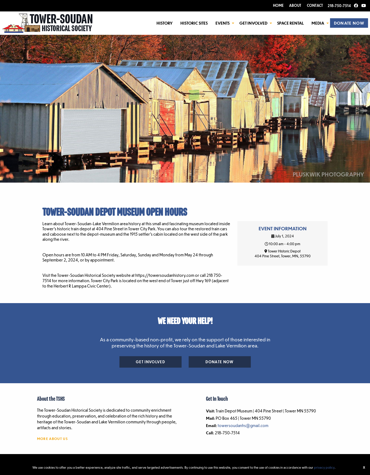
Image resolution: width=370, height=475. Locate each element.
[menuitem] (164, 23)
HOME (278, 5)
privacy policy (324, 467)
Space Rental (290, 23)
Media (318, 23)
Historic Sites (194, 23)
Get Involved (253, 23)
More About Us (52, 438)
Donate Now (219, 362)
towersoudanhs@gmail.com (243, 425)
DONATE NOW (349, 23)
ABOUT (295, 5)
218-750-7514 (339, 5)
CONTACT (315, 5)
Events (222, 23)
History (164, 23)
